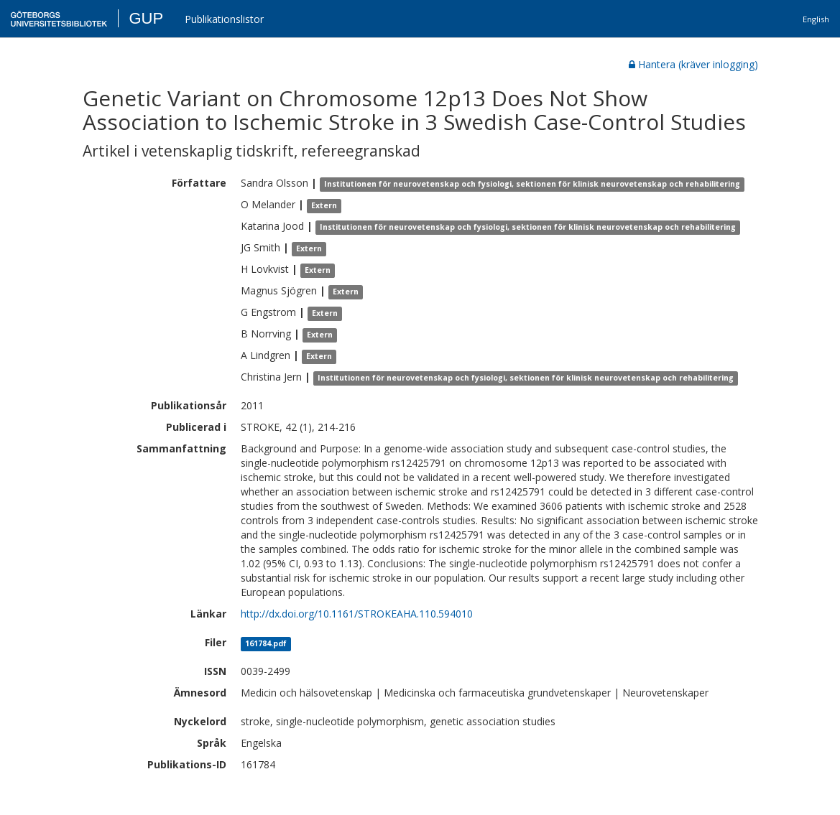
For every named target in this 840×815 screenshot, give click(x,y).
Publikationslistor (224, 19)
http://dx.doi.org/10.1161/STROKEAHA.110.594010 (357, 613)
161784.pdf (266, 643)
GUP (146, 18)
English (816, 19)
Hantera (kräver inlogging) (693, 64)
